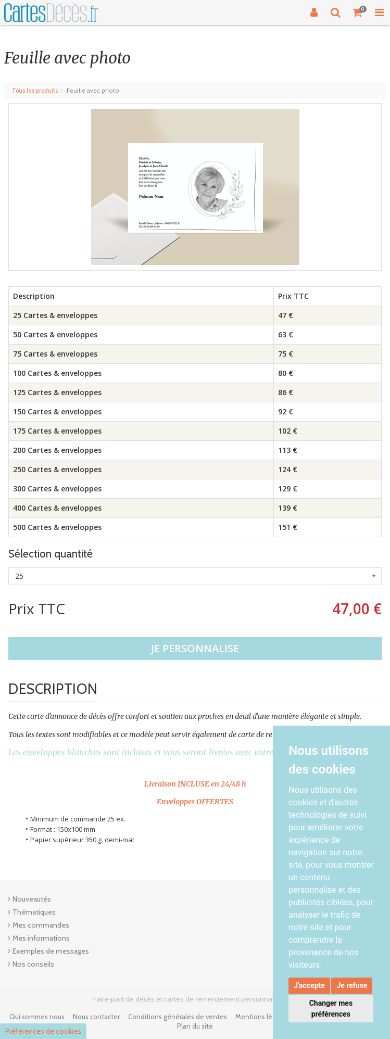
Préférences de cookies (43, 1031)
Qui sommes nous (37, 1016)
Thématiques (34, 912)
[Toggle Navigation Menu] (379, 12)
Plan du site (195, 1026)
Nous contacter (96, 1016)
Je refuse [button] (351, 985)
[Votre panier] (358, 12)
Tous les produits (35, 90)
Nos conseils (33, 964)
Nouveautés (31, 899)
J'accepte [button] (309, 985)
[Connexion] (314, 12)
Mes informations (41, 938)
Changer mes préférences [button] (331, 1008)
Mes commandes (40, 925)
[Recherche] (336, 12)
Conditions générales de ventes (177, 1016)
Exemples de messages (50, 951)
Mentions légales (261, 1016)
